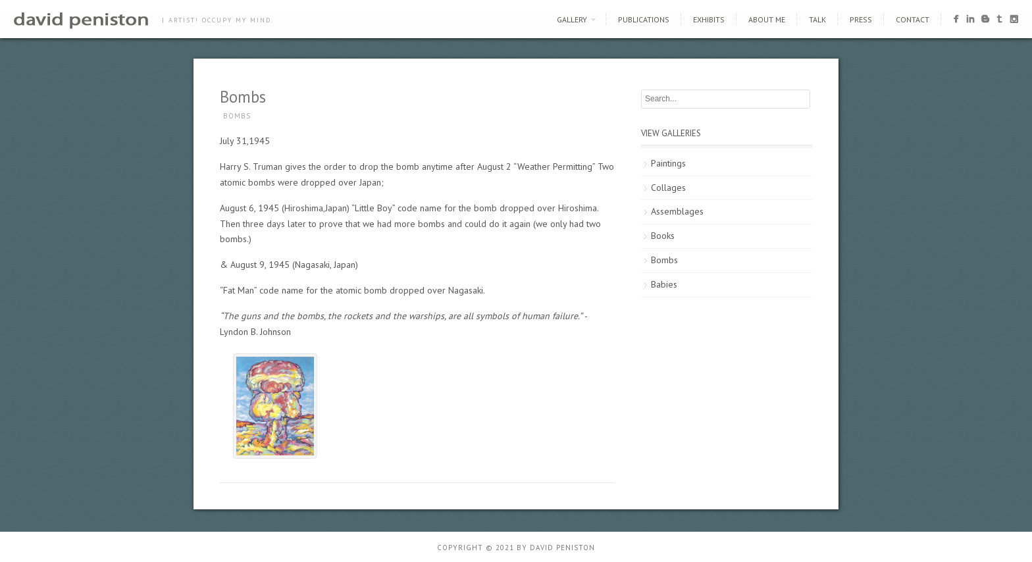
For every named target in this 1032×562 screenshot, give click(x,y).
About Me (766, 19)
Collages (668, 187)
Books (663, 236)
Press (861, 19)
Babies (664, 284)
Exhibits (709, 19)
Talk (817, 19)
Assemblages (677, 211)
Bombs (237, 115)
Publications (643, 19)
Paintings (668, 163)
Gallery (572, 19)
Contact (912, 19)
